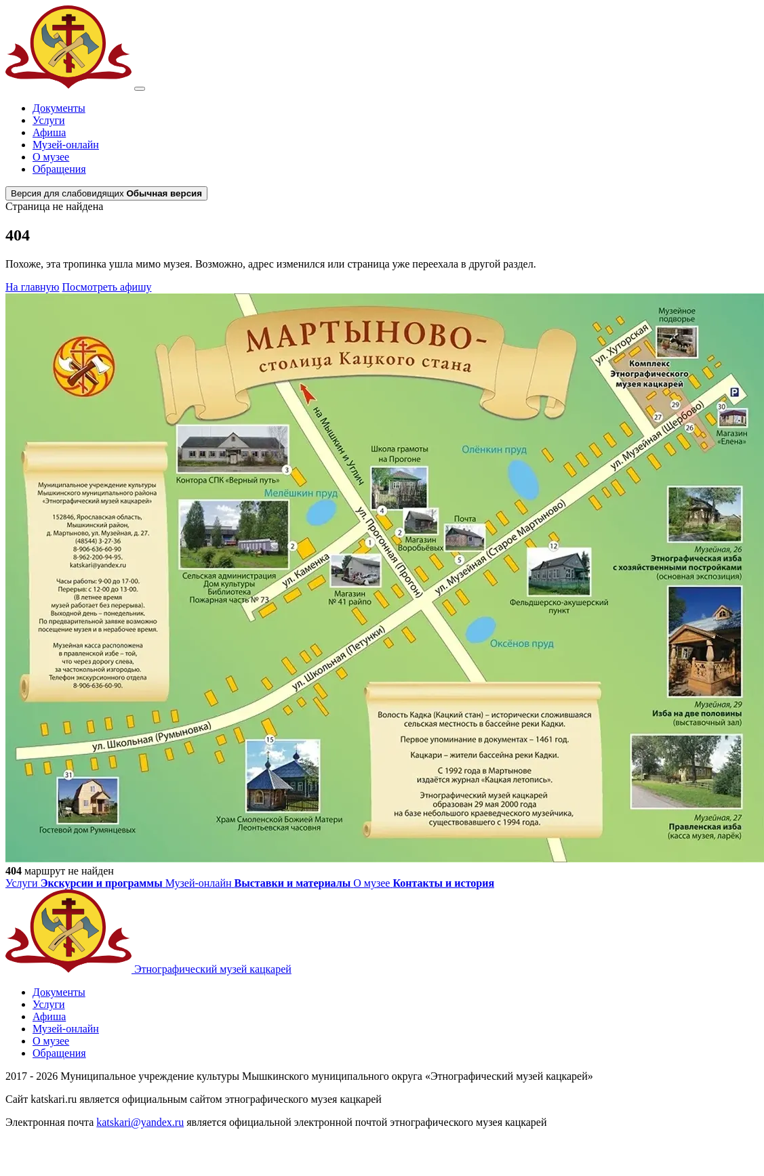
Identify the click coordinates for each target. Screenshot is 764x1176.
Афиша (49, 132)
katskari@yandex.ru (140, 1122)
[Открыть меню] (139, 89)
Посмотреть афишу (107, 287)
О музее (51, 157)
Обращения (59, 169)
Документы (59, 108)
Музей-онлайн (66, 144)
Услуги (49, 120)
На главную (32, 287)
